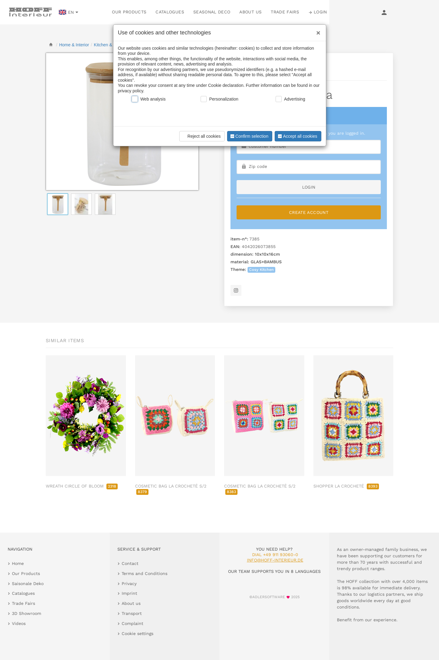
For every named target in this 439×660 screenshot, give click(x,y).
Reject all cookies (201, 136)
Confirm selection (248, 136)
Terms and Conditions (144, 573)
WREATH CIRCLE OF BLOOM (82, 486)
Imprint (129, 593)
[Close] (317, 31)
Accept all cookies (297, 136)
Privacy (129, 583)
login (309, 187)
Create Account (308, 212)
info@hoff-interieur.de (275, 560)
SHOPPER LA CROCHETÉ (346, 486)
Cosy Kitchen (261, 269)
